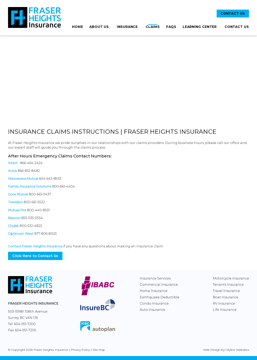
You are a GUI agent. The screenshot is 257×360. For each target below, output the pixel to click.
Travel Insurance (226, 291)
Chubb (13, 226)
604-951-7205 (25, 330)
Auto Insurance (152, 310)
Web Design (211, 350)
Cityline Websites (237, 350)
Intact (13, 163)
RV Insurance (224, 303)
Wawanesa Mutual (23, 179)
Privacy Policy (80, 350)
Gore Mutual (18, 194)
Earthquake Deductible (159, 297)
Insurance (127, 27)
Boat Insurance (225, 297)
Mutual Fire (17, 210)
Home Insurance (153, 291)
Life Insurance (225, 310)
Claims (153, 27)
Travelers (15, 202)
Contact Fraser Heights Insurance (35, 246)
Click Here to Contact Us (35, 256)
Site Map (99, 350)
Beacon (14, 218)
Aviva (12, 171)
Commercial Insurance (159, 285)
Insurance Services (155, 278)
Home (77, 27)
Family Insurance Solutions (29, 186)
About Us (99, 27)
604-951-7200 (25, 324)
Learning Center (200, 27)
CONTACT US (233, 13)
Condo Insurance (154, 303)
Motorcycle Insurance (231, 278)
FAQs (171, 27)
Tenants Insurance (228, 285)
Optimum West (21, 234)
